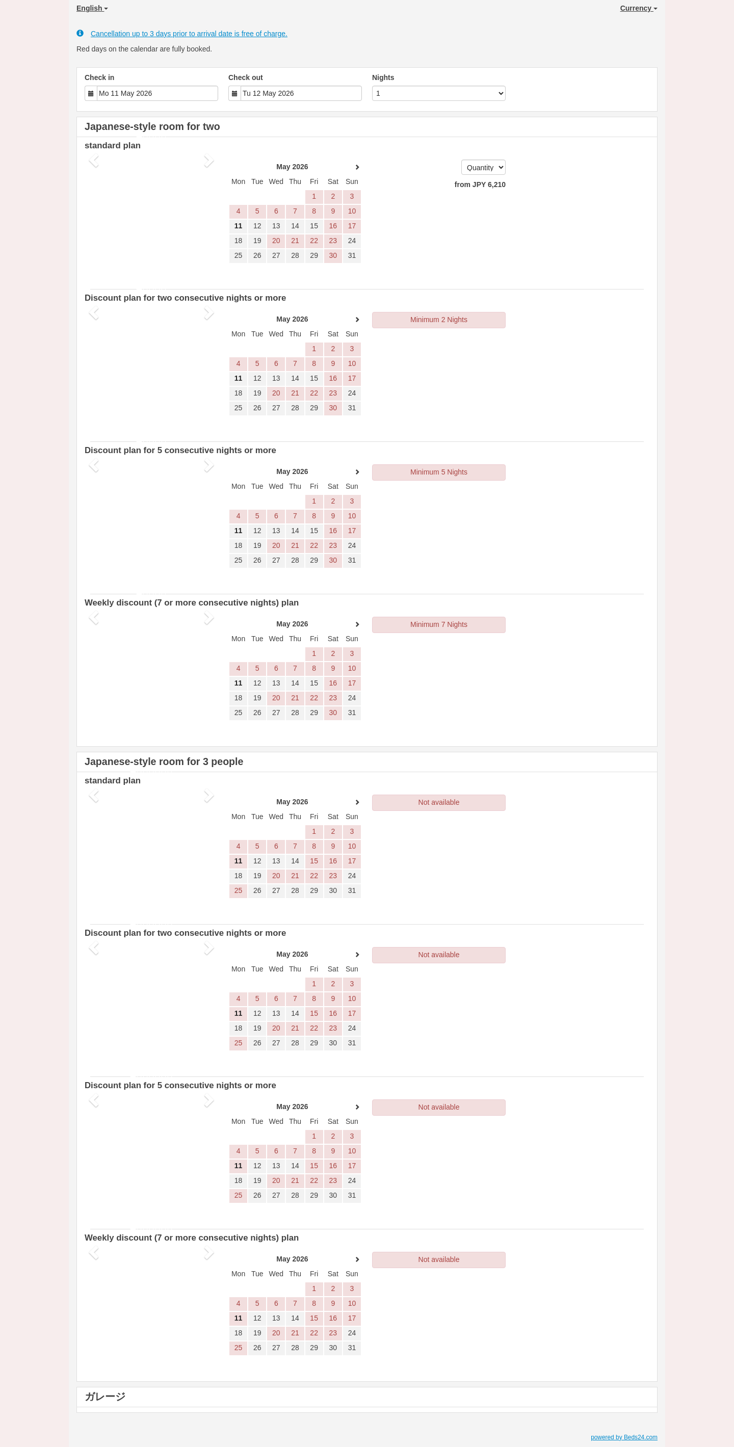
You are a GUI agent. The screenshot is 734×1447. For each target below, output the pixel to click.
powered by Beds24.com (624, 1437)
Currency (639, 8)
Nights (383, 77)
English (92, 8)
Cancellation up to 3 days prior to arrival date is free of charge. (181, 33)
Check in (99, 77)
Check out (245, 77)
